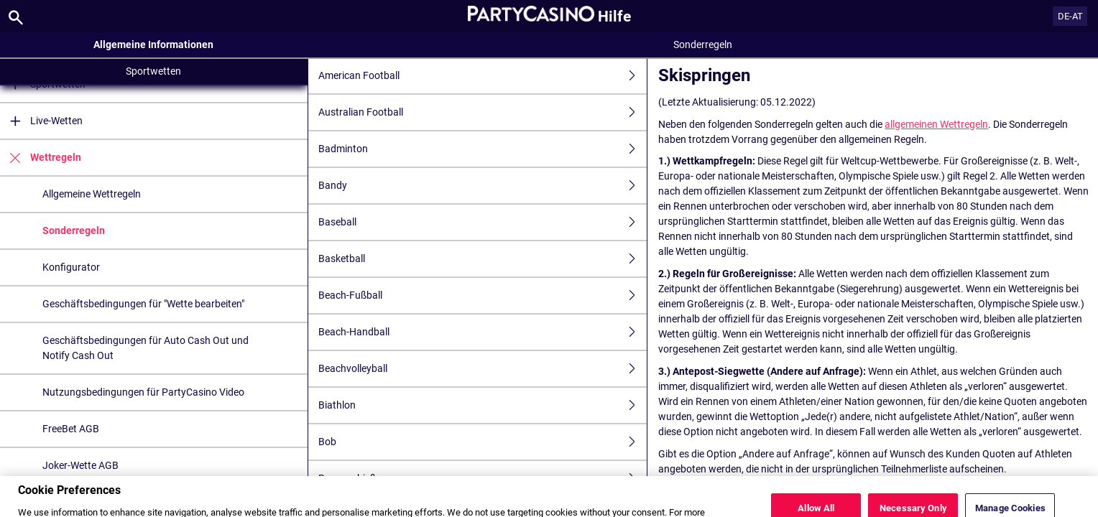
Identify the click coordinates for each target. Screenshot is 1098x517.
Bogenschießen (482, 478)
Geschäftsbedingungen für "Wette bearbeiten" (143, 303)
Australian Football (482, 112)
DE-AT (1070, 16)
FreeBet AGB (70, 428)
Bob (482, 442)
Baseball (482, 222)
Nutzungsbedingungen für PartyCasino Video (143, 392)
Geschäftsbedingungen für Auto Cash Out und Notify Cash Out (145, 348)
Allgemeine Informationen (153, 44)
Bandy (482, 185)
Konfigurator (71, 267)
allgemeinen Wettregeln (936, 124)
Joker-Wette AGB (80, 465)
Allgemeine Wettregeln (91, 194)
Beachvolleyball (482, 368)
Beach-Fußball (482, 295)
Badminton (482, 149)
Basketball (482, 258)
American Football (482, 75)
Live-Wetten (41, 121)
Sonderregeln (73, 230)
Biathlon (482, 405)
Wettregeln (40, 157)
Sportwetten (153, 71)
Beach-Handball (482, 332)
